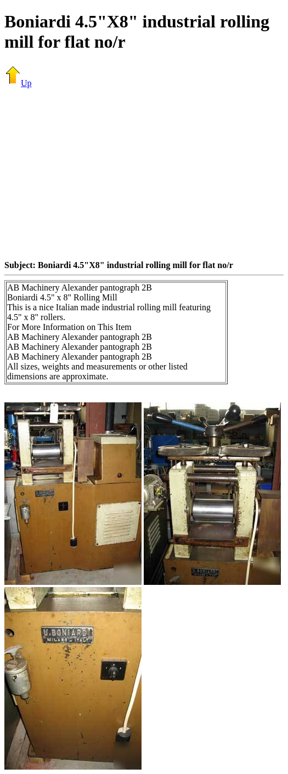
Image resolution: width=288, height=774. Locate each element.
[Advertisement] (146, 174)
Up (18, 83)
